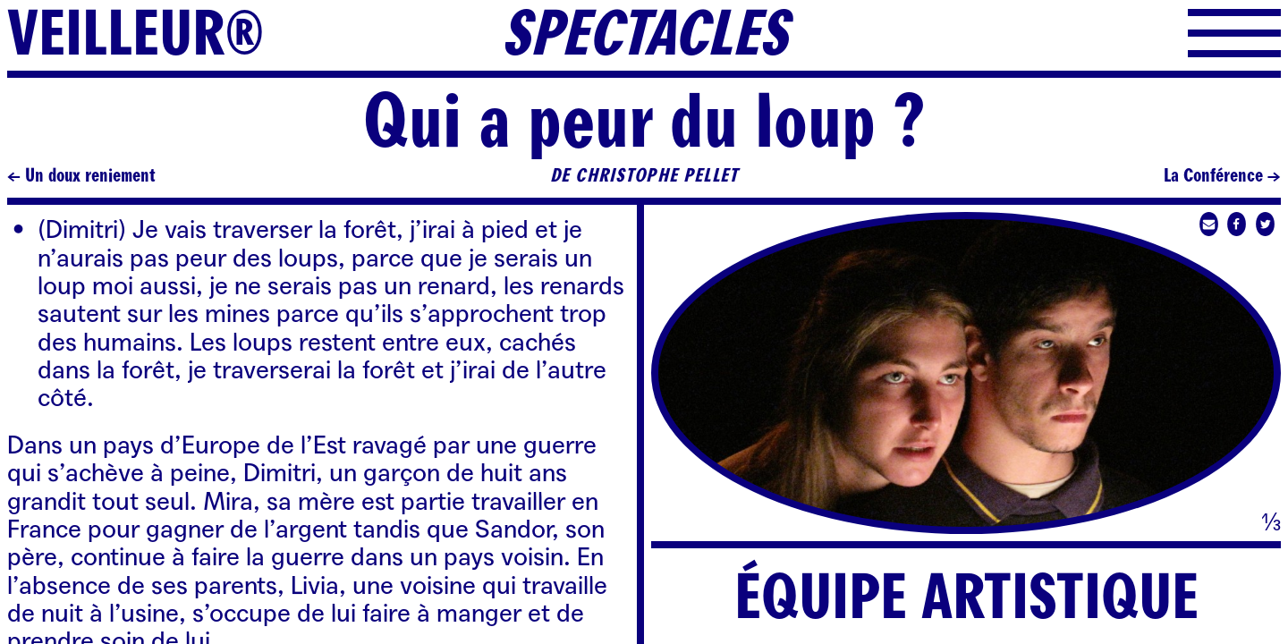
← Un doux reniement (81, 176)
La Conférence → (1222, 176)
